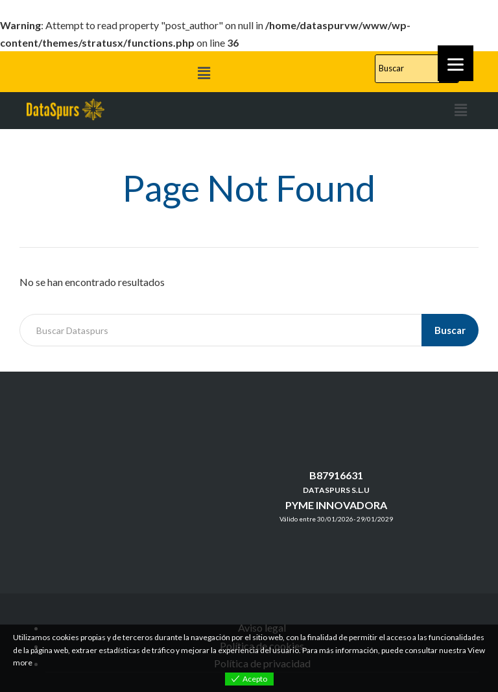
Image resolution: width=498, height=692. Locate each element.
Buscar (450, 330)
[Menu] (455, 63)
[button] (204, 73)
